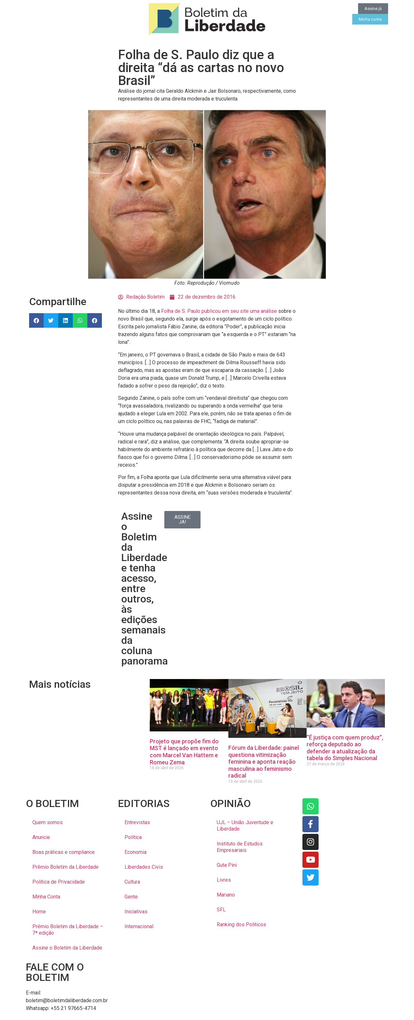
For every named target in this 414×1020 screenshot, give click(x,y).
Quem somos (47, 822)
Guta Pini (227, 865)
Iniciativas (136, 911)
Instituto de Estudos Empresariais (240, 847)
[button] (36, 320)
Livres (224, 880)
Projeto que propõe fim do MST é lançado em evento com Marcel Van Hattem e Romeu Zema (184, 752)
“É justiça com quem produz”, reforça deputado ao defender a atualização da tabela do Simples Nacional (345, 748)
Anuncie (41, 837)
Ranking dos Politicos (241, 924)
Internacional (139, 926)
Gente (131, 897)
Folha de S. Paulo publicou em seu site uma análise (219, 311)
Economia (136, 852)
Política (133, 837)
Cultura (132, 882)
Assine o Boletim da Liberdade (67, 948)
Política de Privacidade (58, 882)
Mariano (226, 895)
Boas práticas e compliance (63, 852)
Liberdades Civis (144, 867)
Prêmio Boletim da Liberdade (65, 867)
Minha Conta (46, 897)
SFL (221, 910)
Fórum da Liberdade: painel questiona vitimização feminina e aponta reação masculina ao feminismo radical (263, 761)
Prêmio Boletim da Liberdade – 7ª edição (67, 929)
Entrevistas (137, 822)
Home (39, 911)
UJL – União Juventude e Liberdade (245, 825)
